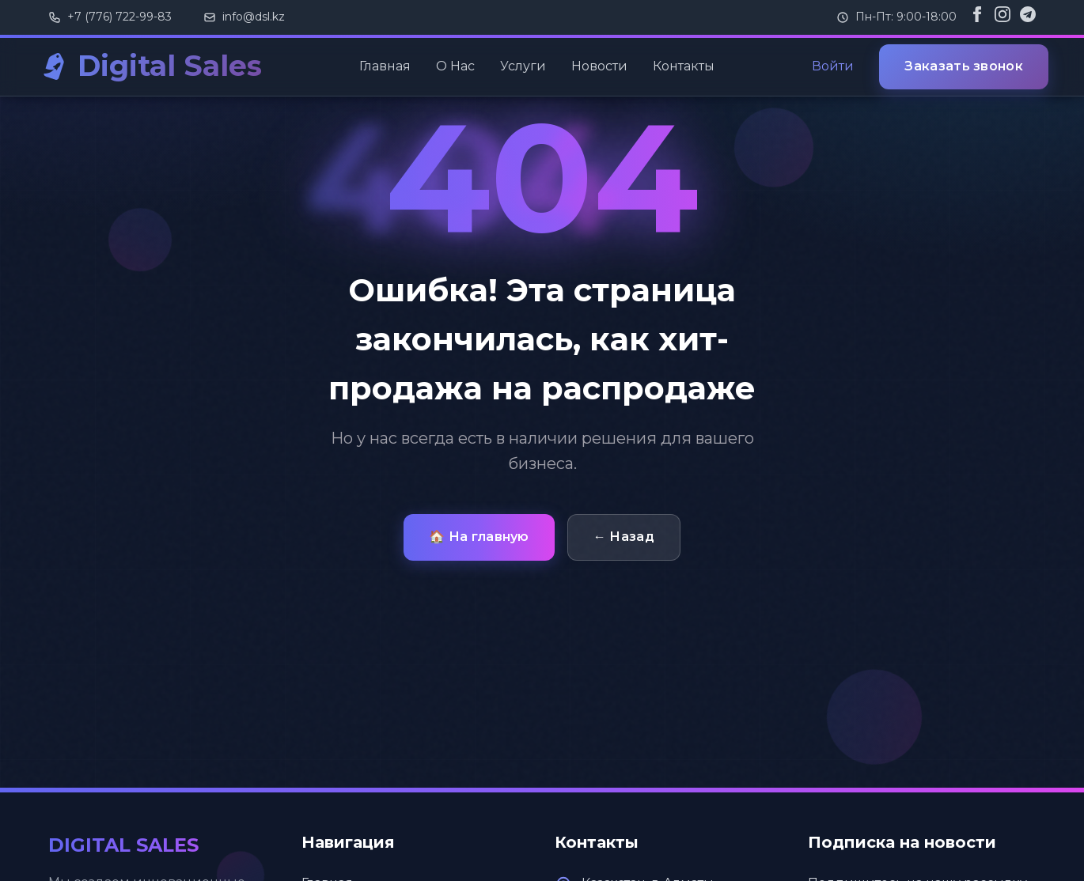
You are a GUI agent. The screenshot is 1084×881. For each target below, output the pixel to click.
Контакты (683, 66)
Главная (385, 66)
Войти (833, 66)
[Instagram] (1002, 17)
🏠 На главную (479, 536)
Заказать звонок (963, 66)
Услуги (523, 66)
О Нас (455, 66)
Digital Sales (170, 65)
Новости (599, 66)
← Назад (623, 536)
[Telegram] (1028, 17)
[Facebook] (977, 17)
